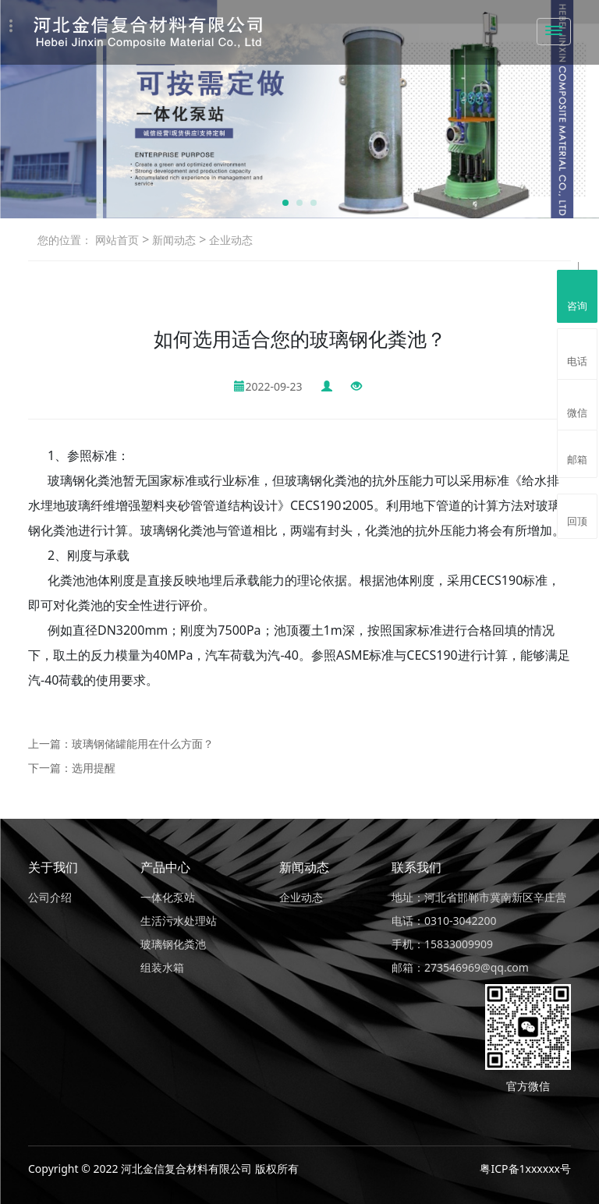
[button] (285, 203)
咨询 (577, 295)
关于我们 (53, 867)
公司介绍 (50, 897)
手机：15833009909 (442, 944)
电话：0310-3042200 (444, 920)
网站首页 (117, 239)
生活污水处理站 (178, 920)
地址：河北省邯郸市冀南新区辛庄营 (479, 897)
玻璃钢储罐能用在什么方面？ (143, 743)
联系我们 (416, 867)
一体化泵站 (167, 897)
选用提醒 (93, 767)
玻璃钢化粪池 (173, 944)
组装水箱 (162, 967)
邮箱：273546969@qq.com (460, 967)
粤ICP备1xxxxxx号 (525, 1168)
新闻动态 (172, 239)
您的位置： (64, 239)
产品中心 (165, 867)
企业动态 (229, 239)
